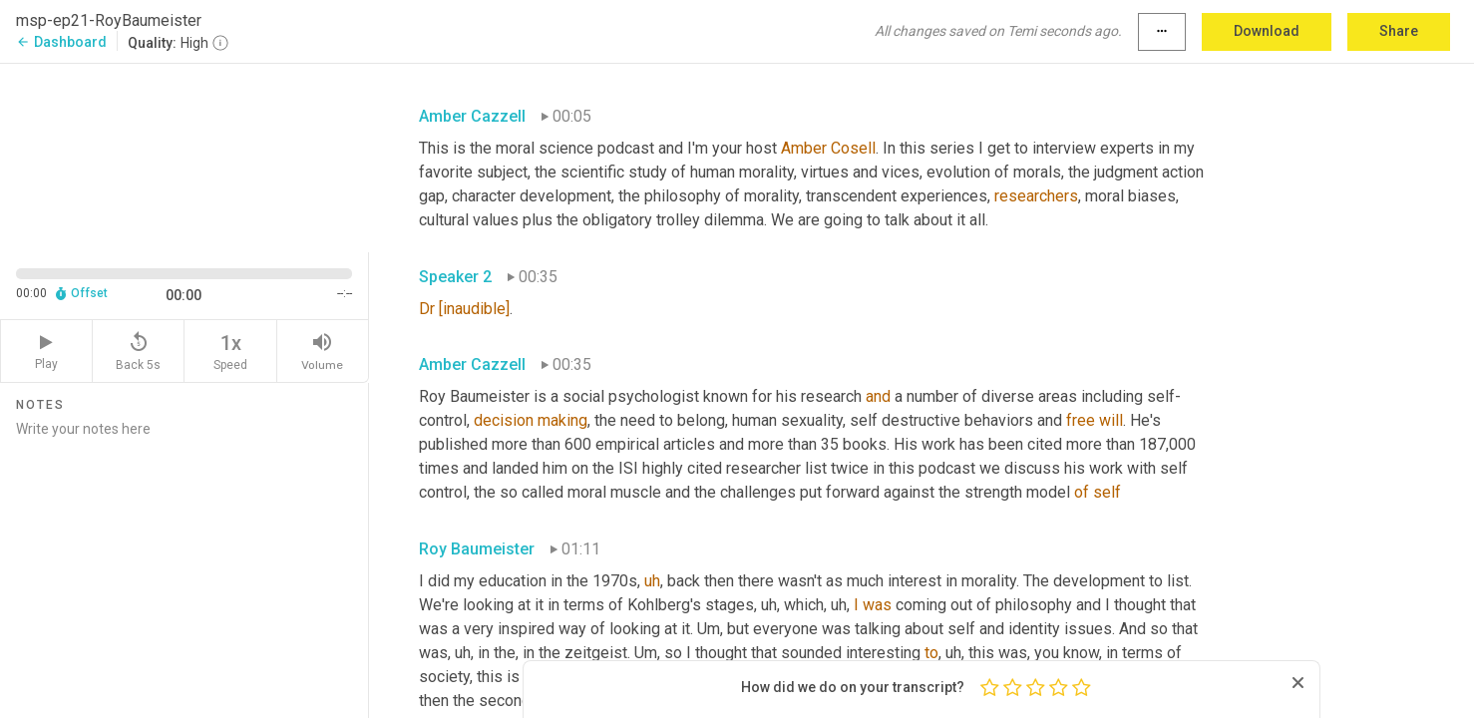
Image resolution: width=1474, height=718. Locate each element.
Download (1266, 31)
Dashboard (61, 42)
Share (1398, 31)
